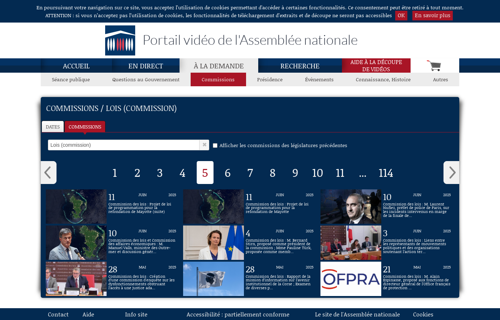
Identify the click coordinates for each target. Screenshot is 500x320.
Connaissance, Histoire (383, 79)
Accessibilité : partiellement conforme (238, 314)
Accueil (76, 65)
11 (340, 172)
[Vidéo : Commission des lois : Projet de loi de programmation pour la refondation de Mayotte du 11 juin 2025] (279, 206)
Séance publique (71, 79)
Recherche (300, 65)
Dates (53, 126)
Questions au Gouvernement (146, 79)
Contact (58, 314)
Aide (88, 314)
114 (386, 172)
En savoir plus (432, 15)
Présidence (270, 79)
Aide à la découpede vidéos (376, 65)
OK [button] (401, 15)
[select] (124, 145)
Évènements (319, 79)
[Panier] (435, 65)
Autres (440, 79)
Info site (136, 314)
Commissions (85, 126)
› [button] (451, 172)
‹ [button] (49, 172)
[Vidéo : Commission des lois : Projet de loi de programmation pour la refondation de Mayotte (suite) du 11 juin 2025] (142, 206)
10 (317, 172)
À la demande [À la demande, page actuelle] (219, 65)
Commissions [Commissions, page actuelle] (218, 79)
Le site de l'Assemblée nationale (357, 314)
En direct (145, 65)
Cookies (423, 314)
